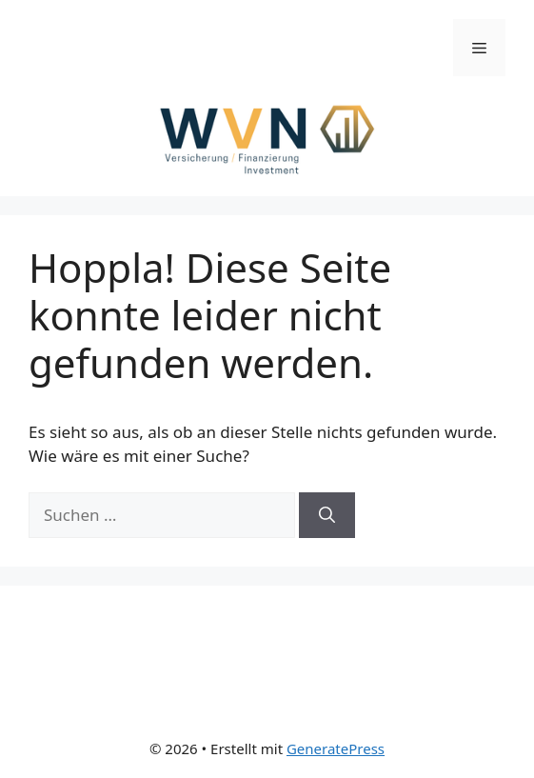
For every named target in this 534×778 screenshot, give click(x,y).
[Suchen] (327, 515)
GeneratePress (336, 748)
